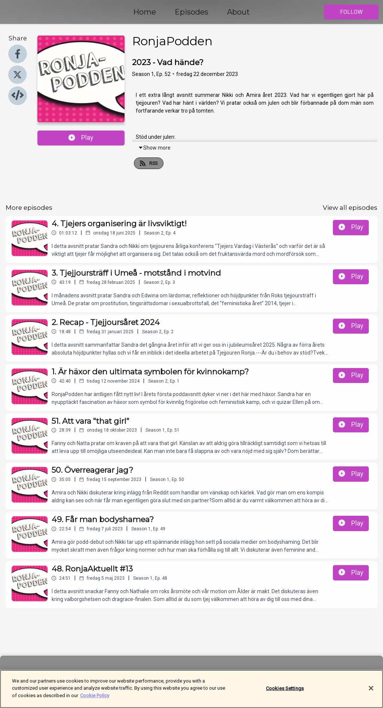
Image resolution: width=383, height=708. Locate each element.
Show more (154, 148)
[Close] (371, 692)
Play (80, 137)
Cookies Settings (285, 692)
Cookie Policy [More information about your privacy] (94, 699)
